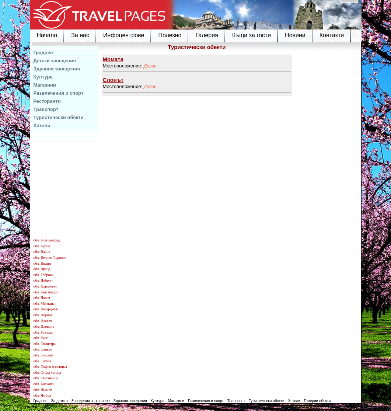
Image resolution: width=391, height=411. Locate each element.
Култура (43, 77)
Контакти (332, 35)
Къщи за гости (251, 35)
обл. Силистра (45, 344)
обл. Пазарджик (46, 309)
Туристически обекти (59, 117)
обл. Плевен (43, 321)
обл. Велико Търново (50, 257)
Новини (295, 35)
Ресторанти (47, 101)
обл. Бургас (42, 246)
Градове (43, 52)
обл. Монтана (44, 304)
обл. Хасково (44, 384)
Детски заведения (55, 60)
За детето (59, 401)
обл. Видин (42, 263)
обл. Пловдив (44, 326)
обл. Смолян (43, 355)
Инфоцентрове (123, 35)
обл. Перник (43, 315)
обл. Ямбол (42, 395)
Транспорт (46, 109)
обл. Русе (41, 338)
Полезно (169, 35)
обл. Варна (42, 252)
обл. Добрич (43, 280)
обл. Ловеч (42, 298)
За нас (80, 35)
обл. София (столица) (50, 367)
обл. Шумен (43, 390)
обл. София (42, 361)
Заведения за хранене (90, 401)
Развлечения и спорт (59, 93)
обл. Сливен (43, 349)
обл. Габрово (44, 275)
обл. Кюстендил (46, 292)
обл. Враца (42, 269)
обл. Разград (43, 332)
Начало (47, 35)
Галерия (206, 35)
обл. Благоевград (47, 240)
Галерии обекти (317, 401)
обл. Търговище (46, 378)
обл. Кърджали (45, 286)
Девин (150, 66)
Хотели (42, 125)
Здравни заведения (57, 69)
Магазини (45, 85)
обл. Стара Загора (47, 372)
